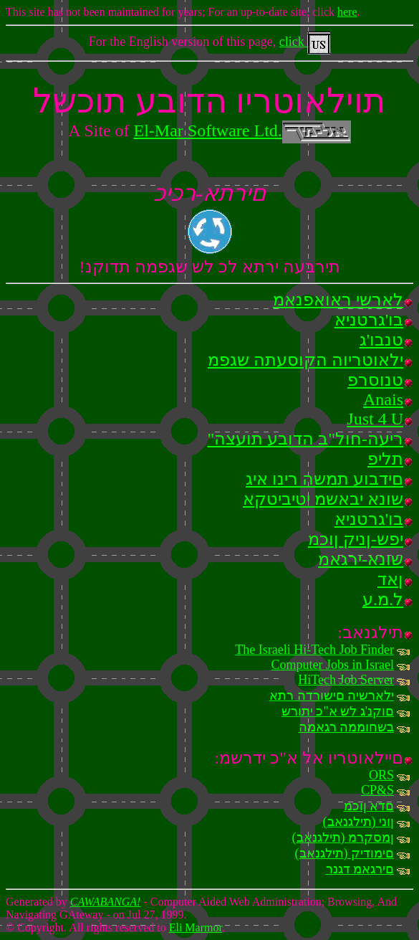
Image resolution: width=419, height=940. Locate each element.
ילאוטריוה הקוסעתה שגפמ (305, 360)
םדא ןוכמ (369, 806)
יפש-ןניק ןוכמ (355, 539)
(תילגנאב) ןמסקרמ (343, 837)
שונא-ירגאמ (360, 559)
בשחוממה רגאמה (347, 727)
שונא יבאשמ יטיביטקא (323, 499)
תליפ (385, 459)
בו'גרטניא (368, 319)
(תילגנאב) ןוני (359, 822)
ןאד (390, 579)
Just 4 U (375, 418)
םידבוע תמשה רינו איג (324, 479)
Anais (383, 399)
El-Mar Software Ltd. (242, 130)
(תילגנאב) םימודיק (345, 853)
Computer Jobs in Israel (332, 664)
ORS (381, 775)
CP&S (377, 790)
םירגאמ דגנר (360, 869)
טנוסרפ (375, 380)
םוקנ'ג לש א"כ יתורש (337, 711)
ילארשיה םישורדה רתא (331, 695)
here (347, 12)
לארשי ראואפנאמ (338, 299)
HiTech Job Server (346, 680)
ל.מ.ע (382, 599)
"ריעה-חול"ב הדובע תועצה (305, 438)
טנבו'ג (381, 340)
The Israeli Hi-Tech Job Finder (314, 649)
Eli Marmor (195, 927)
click (304, 41)
